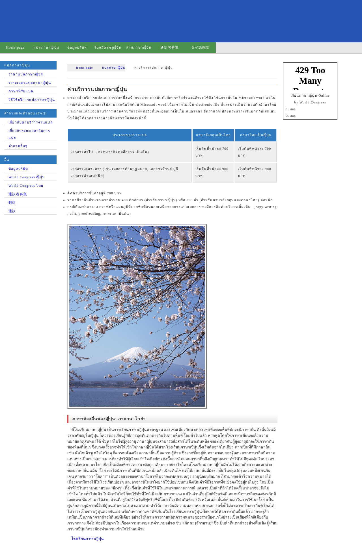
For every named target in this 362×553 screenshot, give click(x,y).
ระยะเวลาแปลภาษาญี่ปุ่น (29, 83)
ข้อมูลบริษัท (77, 47)
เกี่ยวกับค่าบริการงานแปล (30, 122)
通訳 (12, 211)
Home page (15, 47)
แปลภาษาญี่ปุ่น (46, 47)
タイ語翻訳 (200, 47)
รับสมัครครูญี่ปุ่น (107, 47)
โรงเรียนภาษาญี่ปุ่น (87, 539)
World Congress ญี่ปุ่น (26, 177)
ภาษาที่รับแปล (20, 91)
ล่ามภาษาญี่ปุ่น (139, 47)
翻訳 (12, 203)
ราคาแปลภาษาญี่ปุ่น (26, 74)
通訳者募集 (169, 47)
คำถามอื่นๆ (17, 146)
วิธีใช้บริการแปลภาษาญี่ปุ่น (31, 100)
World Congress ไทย (25, 186)
